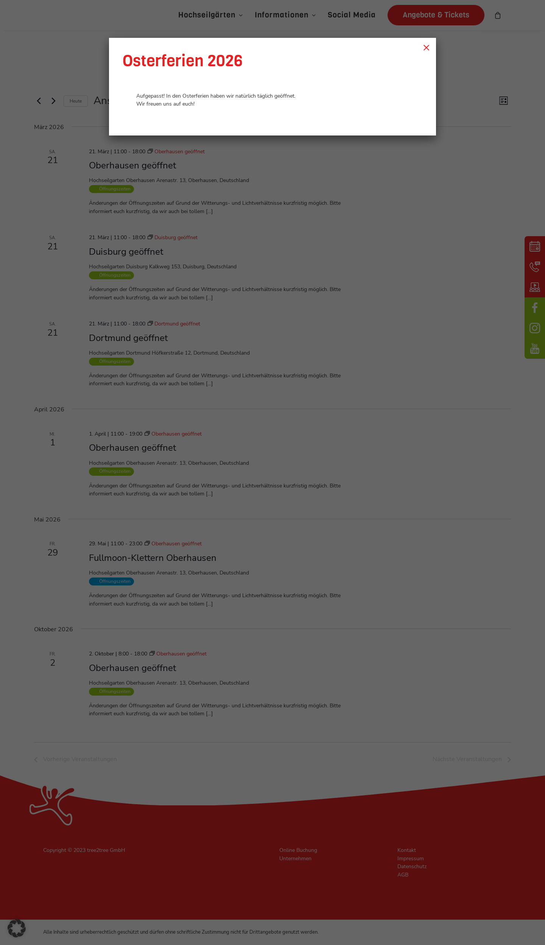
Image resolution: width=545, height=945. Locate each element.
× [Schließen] (426, 47)
